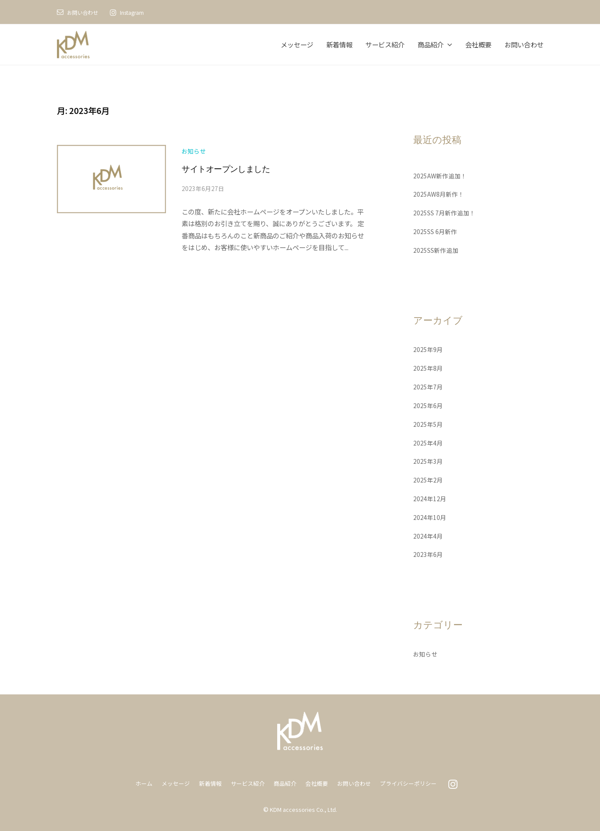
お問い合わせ (85, 12)
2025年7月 (428, 386)
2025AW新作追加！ (441, 175)
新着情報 (339, 44)
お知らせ (195, 150)
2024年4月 (428, 535)
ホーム (135, 782)
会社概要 (478, 44)
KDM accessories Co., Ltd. (303, 808)
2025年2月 (428, 479)
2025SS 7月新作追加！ (446, 212)
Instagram (139, 12)
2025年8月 (428, 367)
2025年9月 (428, 349)
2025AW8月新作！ (439, 193)
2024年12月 (430, 498)
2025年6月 (428, 404)
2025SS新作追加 (437, 249)
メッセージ (297, 44)
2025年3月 (428, 461)
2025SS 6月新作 (436, 231)
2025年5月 (428, 423)
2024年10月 (430, 516)
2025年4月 (428, 442)
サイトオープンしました (235, 169)
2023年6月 (428, 554)
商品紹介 (431, 44)
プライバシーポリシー (415, 782)
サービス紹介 (384, 44)
